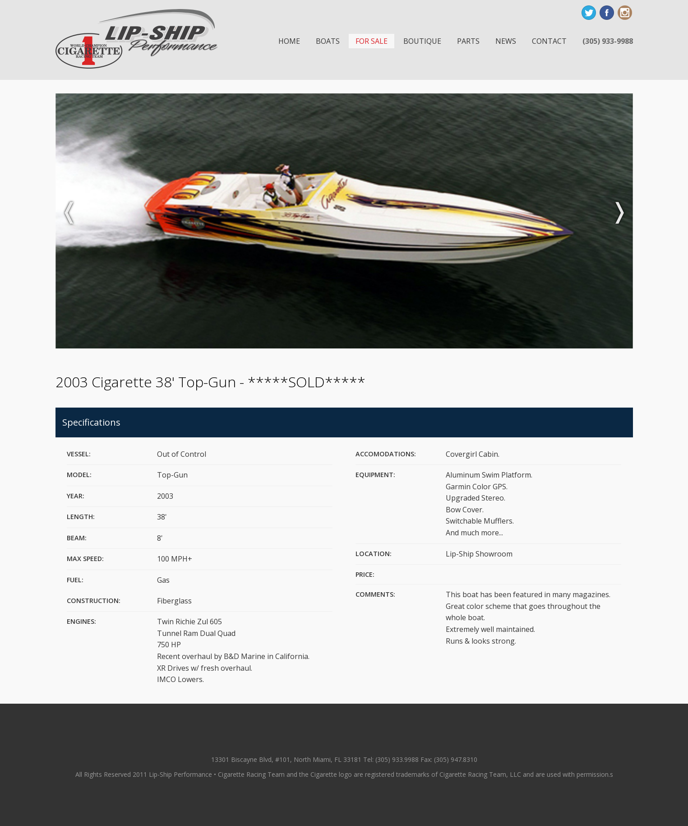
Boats (328, 41)
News (505, 41)
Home (289, 41)
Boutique (422, 41)
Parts (468, 41)
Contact (549, 41)
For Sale (372, 41)
